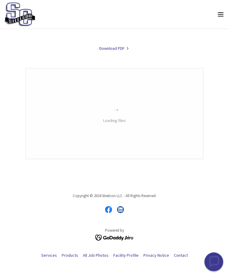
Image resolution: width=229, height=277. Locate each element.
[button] (221, 14)
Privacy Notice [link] (156, 255)
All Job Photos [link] (96, 255)
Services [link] (49, 255)
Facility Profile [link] (126, 255)
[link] (20, 14)
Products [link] (70, 255)
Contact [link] (181, 255)
